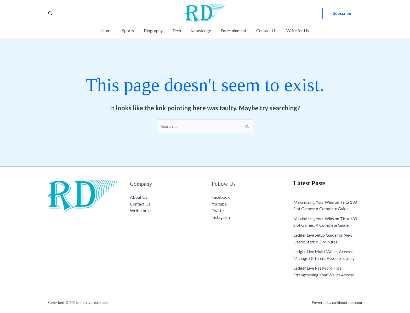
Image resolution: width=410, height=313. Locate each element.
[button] (50, 13)
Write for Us (293, 30)
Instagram (221, 217)
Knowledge (200, 30)
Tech (177, 30)
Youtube (219, 203)
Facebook (221, 197)
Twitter (218, 210)
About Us (138, 197)
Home (111, 30)
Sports (132, 30)
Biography (155, 30)
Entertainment (231, 30)
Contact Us (263, 30)
